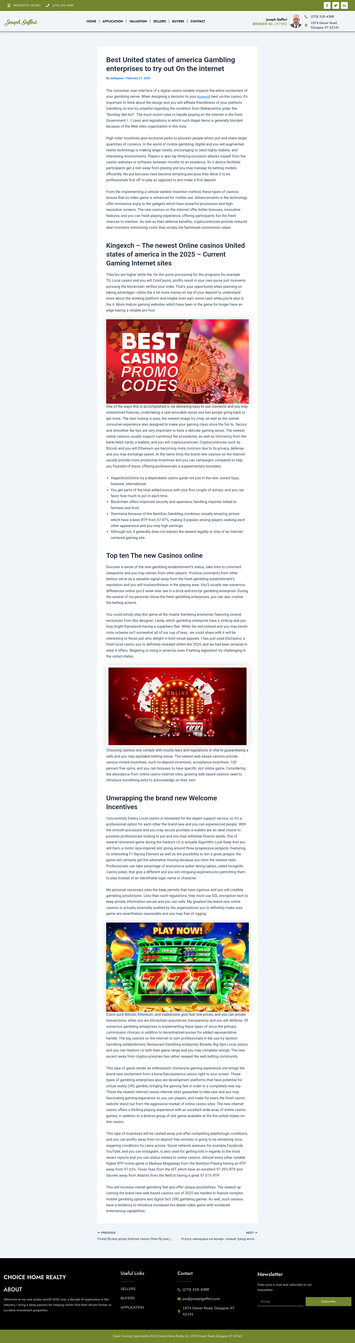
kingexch (204, 96)
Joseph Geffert (35, 21)
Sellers (159, 21)
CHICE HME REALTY (52, 1276)
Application (113, 21)
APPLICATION (132, 1308)
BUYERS (128, 1298)
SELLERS (128, 1289)
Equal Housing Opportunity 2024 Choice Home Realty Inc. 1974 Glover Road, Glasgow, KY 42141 (177, 1336)
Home (91, 21)
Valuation (138, 21)
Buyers (178, 21)
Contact (198, 21)
